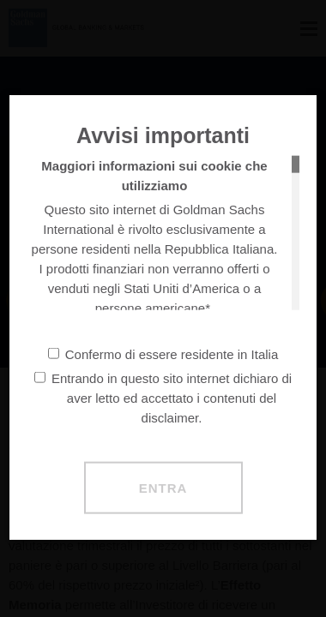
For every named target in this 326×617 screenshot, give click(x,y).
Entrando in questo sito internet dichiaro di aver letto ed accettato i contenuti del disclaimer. (163, 397)
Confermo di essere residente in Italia (163, 353)
